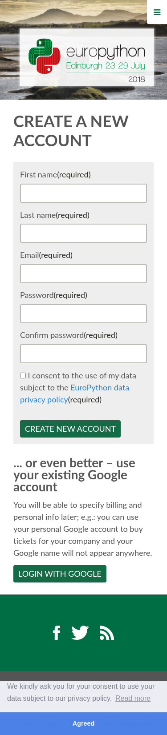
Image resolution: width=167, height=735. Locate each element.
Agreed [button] (84, 723)
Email (46, 255)
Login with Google (60, 573)
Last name (55, 215)
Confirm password (69, 335)
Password (53, 295)
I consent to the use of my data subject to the (78, 387)
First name (55, 174)
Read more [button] (133, 698)
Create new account (70, 429)
